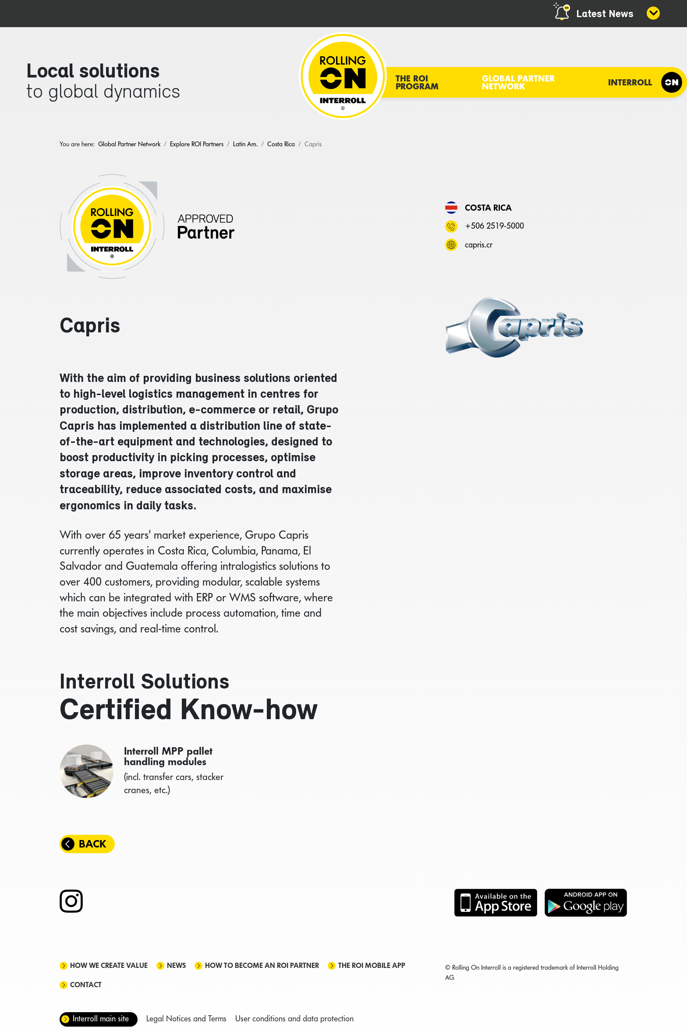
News (176, 965)
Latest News (605, 14)
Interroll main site (101, 1018)
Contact (86, 984)
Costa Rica (488, 207)
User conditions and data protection (294, 1018)
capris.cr (478, 244)
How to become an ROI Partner (262, 965)
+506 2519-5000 (494, 225)
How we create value (109, 965)
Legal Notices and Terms (186, 1018)
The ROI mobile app (371, 965)
